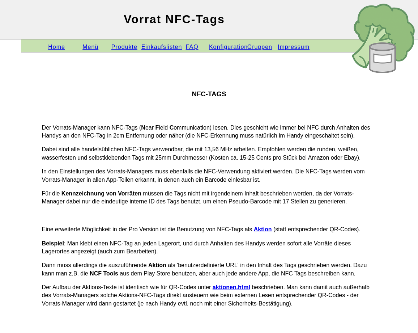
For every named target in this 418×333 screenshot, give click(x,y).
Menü (90, 47)
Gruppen (259, 47)
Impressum (294, 47)
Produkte (124, 47)
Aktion (263, 229)
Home (56, 47)
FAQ (192, 47)
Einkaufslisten (161, 47)
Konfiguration (228, 47)
